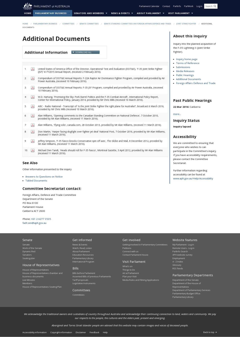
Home (27, 13)
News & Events (120, 13)
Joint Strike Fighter (186, 23)
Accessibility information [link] (34, 332)
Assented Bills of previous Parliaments (91, 276)
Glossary (176, 265)
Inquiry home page (187, 59)
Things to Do (128, 269)
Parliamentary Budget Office (186, 293)
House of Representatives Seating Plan (42, 286)
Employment (178, 258)
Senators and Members (89, 13)
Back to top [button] (210, 332)
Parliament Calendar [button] (149, 6)
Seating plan (28, 258)
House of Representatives (35, 269)
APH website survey (182, 254)
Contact (166, 6)
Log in (199, 6)
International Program (83, 261)
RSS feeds (177, 268)
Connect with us (130, 251)
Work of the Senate (32, 248)
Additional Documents (188, 79)
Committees (68, 23)
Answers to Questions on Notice (44, 176)
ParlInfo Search (180, 251)
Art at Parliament (130, 273)
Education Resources (83, 254)
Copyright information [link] (61, 332)
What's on (127, 266)
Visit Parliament (179, 13)
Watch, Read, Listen (82, 248)
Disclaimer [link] (81, 332)
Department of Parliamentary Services (191, 290)
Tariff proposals (80, 279)
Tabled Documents (36, 180)
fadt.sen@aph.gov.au (34, 223)
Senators (27, 254)
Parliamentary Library (82, 258)
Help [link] (105, 332)
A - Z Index (177, 261)
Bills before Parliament (83, 273)
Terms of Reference (187, 63)
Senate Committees (89, 23)
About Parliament (149, 13)
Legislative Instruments (84, 283)
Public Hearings (185, 75)
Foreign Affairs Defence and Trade (196, 83)
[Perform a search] (215, 6)
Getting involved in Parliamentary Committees (145, 244)
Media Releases (185, 71)
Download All (84, 52)
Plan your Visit (129, 276)
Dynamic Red (28, 251)
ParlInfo (177, 6)
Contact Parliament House (135, 254)
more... (177, 114)
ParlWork (188, 6)
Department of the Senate (185, 279)
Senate (26, 244)
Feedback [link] (94, 332)
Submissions (183, 67)
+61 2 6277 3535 (41, 219)
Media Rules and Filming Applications (140, 279)
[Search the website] (211, 6)
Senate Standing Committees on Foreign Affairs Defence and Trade (137, 23)
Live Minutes (28, 279)
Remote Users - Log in (183, 248)
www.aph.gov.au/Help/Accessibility (193, 178)
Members (27, 283)
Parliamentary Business (51, 13)
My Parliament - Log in (183, 244)
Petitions (126, 248)
